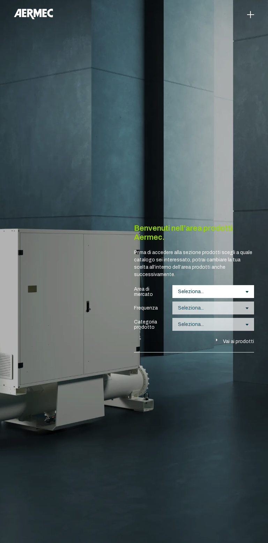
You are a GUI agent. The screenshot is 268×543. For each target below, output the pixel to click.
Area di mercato (143, 292)
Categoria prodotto (145, 324)
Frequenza (146, 308)
